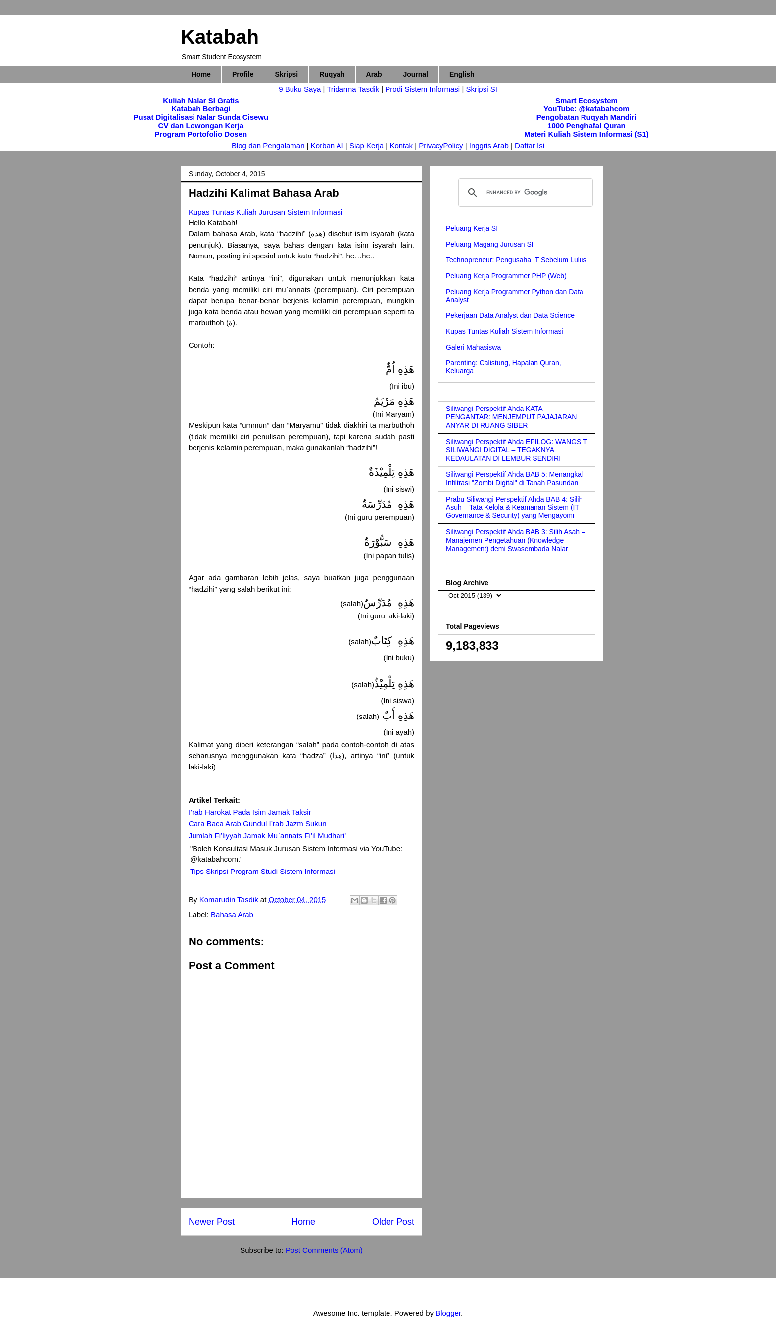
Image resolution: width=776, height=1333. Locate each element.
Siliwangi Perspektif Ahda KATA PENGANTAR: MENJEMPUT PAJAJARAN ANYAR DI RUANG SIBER (511, 417)
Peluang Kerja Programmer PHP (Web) (506, 276)
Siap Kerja (366, 145)
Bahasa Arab (232, 914)
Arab (374, 74)
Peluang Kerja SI (472, 228)
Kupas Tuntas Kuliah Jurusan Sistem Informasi (265, 212)
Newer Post (212, 1222)
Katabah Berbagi (200, 108)
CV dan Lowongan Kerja (201, 125)
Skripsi (286, 74)
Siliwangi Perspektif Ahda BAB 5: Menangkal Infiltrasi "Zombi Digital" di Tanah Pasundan (514, 478)
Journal (415, 74)
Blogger (448, 1313)
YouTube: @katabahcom (586, 108)
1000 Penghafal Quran (586, 125)
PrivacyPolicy (442, 145)
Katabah (220, 37)
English (462, 74)
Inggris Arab (490, 145)
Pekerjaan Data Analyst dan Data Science (510, 315)
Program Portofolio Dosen (201, 134)
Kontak (401, 145)
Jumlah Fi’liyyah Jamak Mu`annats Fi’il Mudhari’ (267, 835)
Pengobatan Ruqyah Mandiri (586, 117)
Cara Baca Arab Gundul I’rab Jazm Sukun (257, 824)
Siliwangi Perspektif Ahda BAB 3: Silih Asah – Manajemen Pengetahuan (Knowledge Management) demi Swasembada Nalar (515, 540)
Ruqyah (331, 74)
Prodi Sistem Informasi (422, 89)
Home (201, 74)
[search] (524, 193)
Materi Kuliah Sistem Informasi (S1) (586, 134)
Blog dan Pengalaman (268, 145)
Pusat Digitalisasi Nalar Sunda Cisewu (201, 117)
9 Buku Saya (301, 89)
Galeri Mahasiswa (473, 347)
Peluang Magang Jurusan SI (490, 244)
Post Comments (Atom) (324, 1250)
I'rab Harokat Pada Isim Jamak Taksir (250, 812)
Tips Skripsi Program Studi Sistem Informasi (262, 871)
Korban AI (327, 145)
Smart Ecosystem (586, 100)
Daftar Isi (529, 145)
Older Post (393, 1222)
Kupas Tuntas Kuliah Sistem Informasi (504, 331)
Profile (243, 74)
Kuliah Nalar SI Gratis (201, 100)
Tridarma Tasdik (354, 89)
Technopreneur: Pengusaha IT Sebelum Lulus (516, 260)
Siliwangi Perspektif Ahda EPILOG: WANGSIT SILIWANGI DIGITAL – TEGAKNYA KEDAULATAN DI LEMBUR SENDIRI (516, 450)
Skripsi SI (481, 89)
